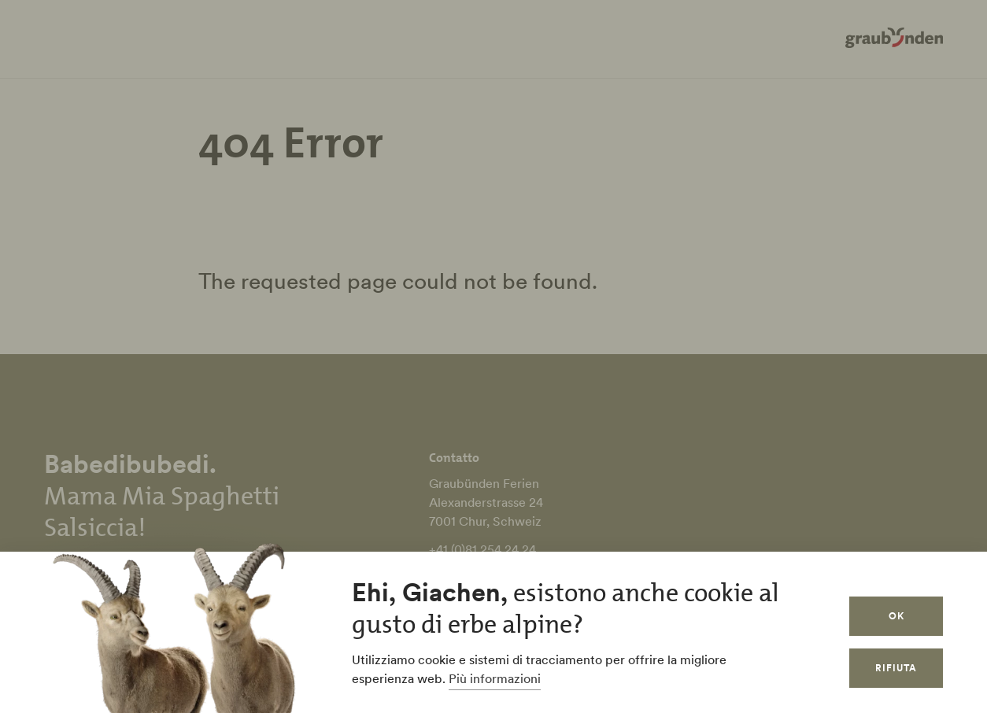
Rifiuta (896, 668)
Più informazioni (495, 678)
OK (896, 616)
